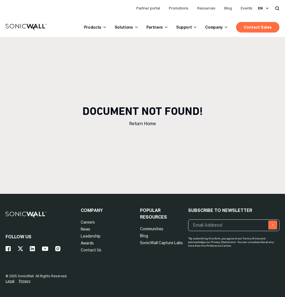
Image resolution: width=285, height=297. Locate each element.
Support (187, 27)
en (263, 8)
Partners (157, 27)
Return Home (142, 123)
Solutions (127, 27)
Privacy (24, 281)
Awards (87, 243)
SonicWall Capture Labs (161, 243)
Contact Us (91, 250)
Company (216, 27)
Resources (206, 8)
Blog (228, 8)
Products (95, 27)
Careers (88, 222)
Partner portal (148, 8)
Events (246, 8)
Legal (10, 281)
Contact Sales (258, 27)
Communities (151, 229)
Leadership (90, 236)
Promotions (178, 8)
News (85, 229)
